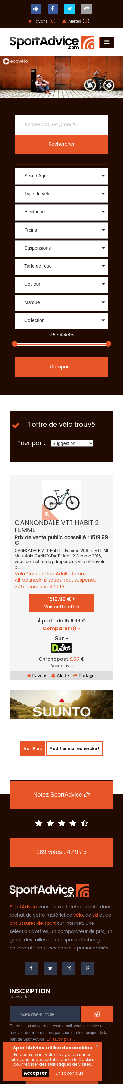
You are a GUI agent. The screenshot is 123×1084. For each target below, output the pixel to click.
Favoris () (42, 21)
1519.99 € (61, 602)
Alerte (60, 675)
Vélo (20, 574)
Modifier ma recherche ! (74, 748)
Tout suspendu (80, 580)
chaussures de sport (33, 923)
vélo (78, 915)
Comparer (61, 367)
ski (95, 915)
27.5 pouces (28, 587)
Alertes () (76, 21)
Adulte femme (72, 574)
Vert (48, 587)
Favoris (37, 675)
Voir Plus (33, 748)
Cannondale (40, 574)
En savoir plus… (61, 1039)
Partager (84, 675)
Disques (53, 580)
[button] (61, 176)
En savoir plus (69, 1073)
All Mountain (29, 580)
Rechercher (62, 144)
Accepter (35, 1073)
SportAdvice (23, 907)
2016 (59, 587)
